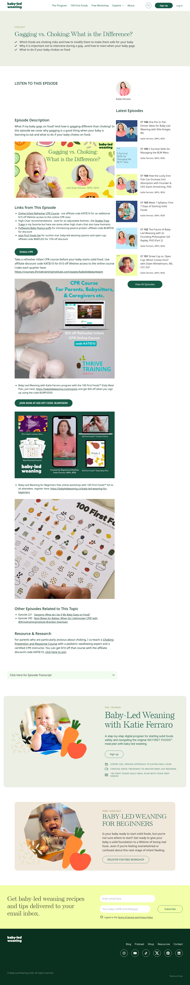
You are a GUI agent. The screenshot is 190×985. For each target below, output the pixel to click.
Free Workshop (100, 5)
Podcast (139, 944)
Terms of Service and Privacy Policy (135, 917)
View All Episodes (145, 284)
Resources (164, 944)
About (130, 5)
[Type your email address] (127, 898)
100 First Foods (79, 5)
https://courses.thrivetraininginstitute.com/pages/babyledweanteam (59, 272)
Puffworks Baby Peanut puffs (34, 228)
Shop (151, 944)
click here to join (55, 652)
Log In (179, 5)
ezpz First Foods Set (29, 235)
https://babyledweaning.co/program (57, 389)
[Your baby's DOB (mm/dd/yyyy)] (125, 909)
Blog (128, 944)
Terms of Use (176, 976)
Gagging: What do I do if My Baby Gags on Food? (62, 614)
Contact (178, 944)
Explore (118, 5)
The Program (59, 5)
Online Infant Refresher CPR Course (38, 213)
